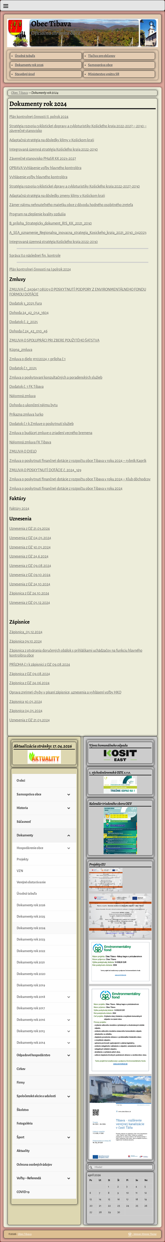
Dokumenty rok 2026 (29, 65)
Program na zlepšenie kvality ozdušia (37, 214)
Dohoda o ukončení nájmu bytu (33, 405)
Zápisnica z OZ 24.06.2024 (29, 683)
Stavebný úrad (25, 74)
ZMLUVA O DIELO (22, 451)
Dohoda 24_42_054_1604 (29, 313)
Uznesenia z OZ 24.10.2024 (29, 584)
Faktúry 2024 (19, 509)
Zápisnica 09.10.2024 (25, 641)
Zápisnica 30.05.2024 (25, 702)
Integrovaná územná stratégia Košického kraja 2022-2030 (53, 150)
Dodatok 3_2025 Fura (25, 303)
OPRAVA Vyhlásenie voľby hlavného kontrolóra (45, 168)
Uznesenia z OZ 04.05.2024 (30, 538)
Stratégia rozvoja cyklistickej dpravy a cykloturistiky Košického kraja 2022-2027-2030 (74, 186)
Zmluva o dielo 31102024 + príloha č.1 (37, 359)
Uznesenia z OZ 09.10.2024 (29, 575)
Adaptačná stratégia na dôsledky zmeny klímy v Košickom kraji (57, 196)
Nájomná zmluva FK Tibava (30, 442)
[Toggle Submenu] (68, 794)
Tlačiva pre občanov (101, 56)
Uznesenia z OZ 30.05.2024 (30, 547)
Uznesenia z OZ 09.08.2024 (30, 566)
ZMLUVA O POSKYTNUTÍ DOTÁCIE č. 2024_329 (45, 470)
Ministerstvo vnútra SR (103, 74)
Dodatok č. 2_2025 (23, 322)
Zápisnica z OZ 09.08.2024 (29, 674)
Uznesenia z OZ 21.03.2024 (29, 529)
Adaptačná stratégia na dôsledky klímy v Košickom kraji (51, 140)
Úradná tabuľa (25, 56)
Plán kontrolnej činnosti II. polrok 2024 (38, 117)
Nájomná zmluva (22, 396)
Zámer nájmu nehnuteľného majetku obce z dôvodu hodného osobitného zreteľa (71, 205)
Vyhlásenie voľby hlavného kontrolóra (38, 177)
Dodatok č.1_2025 (23, 368)
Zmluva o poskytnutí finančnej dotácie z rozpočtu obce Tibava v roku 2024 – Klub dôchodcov (80, 479)
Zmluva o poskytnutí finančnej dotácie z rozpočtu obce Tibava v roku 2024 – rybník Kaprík (77, 461)
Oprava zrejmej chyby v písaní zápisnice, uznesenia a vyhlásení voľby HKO (65, 692)
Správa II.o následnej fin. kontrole (34, 256)
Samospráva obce (100, 65)
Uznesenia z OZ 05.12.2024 (29, 603)
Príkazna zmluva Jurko (26, 415)
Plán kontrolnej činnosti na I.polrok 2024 (40, 269)
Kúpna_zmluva (20, 350)
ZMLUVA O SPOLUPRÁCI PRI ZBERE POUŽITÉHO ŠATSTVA (54, 340)
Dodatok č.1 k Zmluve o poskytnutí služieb (41, 424)
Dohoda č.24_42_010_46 (28, 331)
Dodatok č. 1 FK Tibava (26, 387)
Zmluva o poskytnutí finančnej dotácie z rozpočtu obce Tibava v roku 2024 (66, 489)
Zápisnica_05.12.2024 (25, 632)
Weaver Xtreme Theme (145, 1234)
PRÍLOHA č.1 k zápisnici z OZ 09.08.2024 (39, 665)
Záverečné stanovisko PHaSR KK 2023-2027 (42, 159)
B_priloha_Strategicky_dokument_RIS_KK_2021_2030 (50, 223)
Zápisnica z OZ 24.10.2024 (29, 593)
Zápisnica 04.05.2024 (25, 711)
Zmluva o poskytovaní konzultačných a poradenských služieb (55, 378)
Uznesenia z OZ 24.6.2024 (28, 556)
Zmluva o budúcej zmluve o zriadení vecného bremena (50, 433)
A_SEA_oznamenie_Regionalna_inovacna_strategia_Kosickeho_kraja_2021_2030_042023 (77, 233)
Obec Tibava (51, 23)
